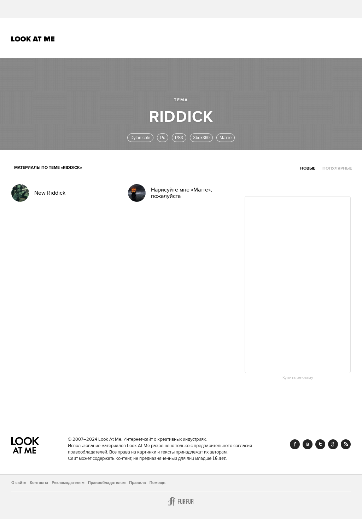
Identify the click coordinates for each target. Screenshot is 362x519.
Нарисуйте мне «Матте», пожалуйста (181, 193)
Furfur (181, 501)
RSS (346, 444)
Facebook (295, 444)
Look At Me (33, 39)
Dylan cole (140, 137)
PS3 (179, 137)
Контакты (39, 482)
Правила (137, 482)
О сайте (18, 482)
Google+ (333, 444)
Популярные (337, 168)
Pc (162, 137)
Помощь (157, 482)
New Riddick (49, 193)
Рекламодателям (68, 482)
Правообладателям (107, 482)
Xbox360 (201, 137)
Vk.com (308, 444)
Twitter (320, 444)
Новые (307, 168)
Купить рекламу (297, 378)
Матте (226, 137)
